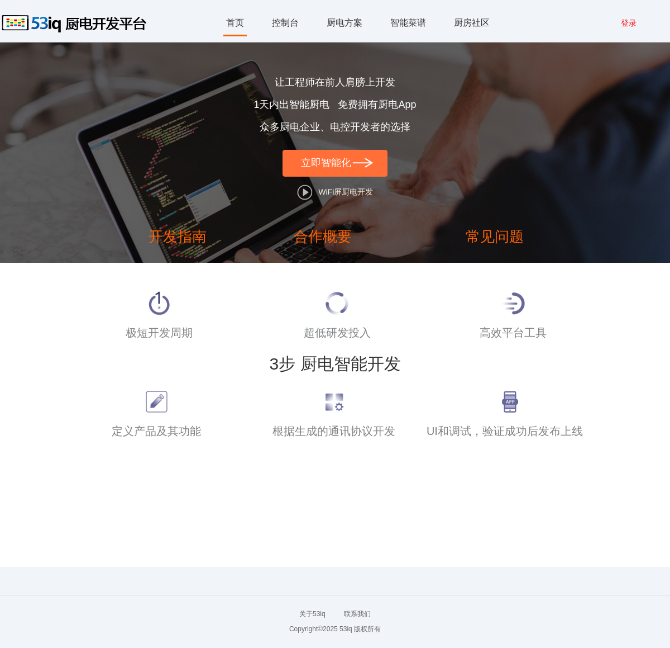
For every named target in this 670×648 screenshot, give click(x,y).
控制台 (285, 22)
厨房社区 (472, 22)
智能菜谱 (408, 22)
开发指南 (178, 236)
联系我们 (357, 614)
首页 (235, 22)
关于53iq (312, 614)
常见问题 (495, 236)
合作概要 (323, 236)
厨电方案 (344, 22)
